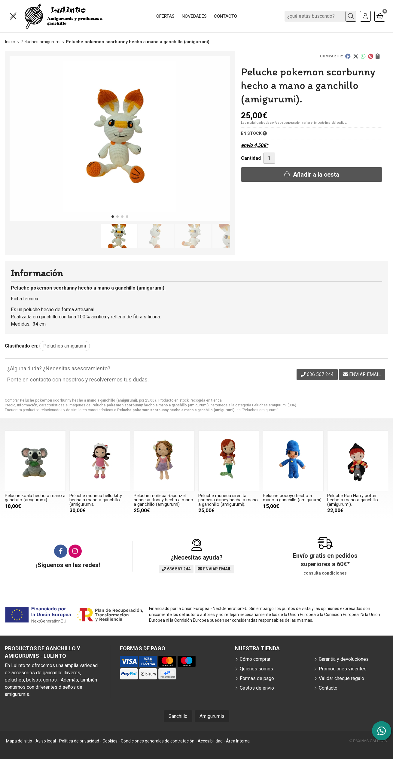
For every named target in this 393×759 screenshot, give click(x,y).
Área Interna (238, 741)
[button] (112, 216)
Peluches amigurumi (269, 405)
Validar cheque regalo (341, 678)
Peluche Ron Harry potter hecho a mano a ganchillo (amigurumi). (352, 500)
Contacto (328, 688)
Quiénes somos (256, 669)
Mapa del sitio (19, 741)
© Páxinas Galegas (368, 741)
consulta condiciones (325, 573)
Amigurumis (212, 716)
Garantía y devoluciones (344, 659)
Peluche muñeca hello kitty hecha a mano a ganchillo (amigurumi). (95, 500)
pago (287, 122)
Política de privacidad (79, 741)
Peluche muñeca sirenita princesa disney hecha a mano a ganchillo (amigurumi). (228, 500)
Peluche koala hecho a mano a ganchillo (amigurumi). (35, 497)
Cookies (109, 741)
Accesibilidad (210, 741)
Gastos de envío (257, 688)
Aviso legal (45, 741)
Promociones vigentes (343, 669)
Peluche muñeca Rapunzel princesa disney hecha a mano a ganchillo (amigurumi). (163, 500)
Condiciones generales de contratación (157, 741)
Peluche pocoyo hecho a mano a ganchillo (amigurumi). (292, 497)
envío (273, 122)
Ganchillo (178, 716)
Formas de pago (257, 678)
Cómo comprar (255, 659)
